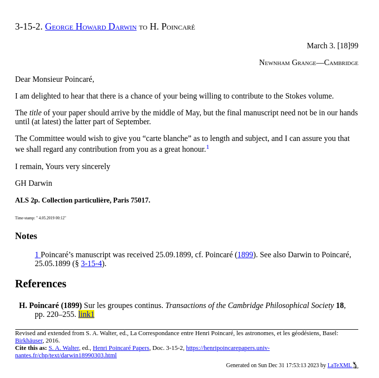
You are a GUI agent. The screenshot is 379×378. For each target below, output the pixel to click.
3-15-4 (91, 263)
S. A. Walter (63, 347)
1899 (245, 254)
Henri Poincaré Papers (121, 347)
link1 (86, 314)
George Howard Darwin (91, 26)
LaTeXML (343, 365)
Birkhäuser (29, 340)
